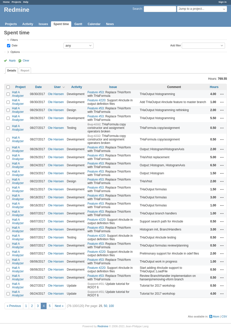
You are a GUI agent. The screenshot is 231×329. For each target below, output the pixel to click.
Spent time (61, 24)
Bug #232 (94, 124)
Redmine (103, 326)
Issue (113, 87)
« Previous (14, 306)
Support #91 (96, 284)
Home (6, 2)
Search (137, 9)
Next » (59, 306)
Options (15, 51)
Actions (222, 94)
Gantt (78, 24)
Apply (12, 60)
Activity (27, 24)
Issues (43, 24)
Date (14, 45)
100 (111, 306)
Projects (16, 2)
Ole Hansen (56, 94)
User (57, 87)
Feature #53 (96, 92)
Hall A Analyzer (18, 94)
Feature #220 (96, 100)
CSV (224, 316)
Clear (26, 60)
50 (105, 306)
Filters (14, 39)
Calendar (94, 24)
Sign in (222, 2)
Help (25, 2)
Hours (214, 87)
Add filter (175, 45)
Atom (216, 316)
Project (21, 87)
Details (11, 70)
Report (24, 70)
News (110, 24)
